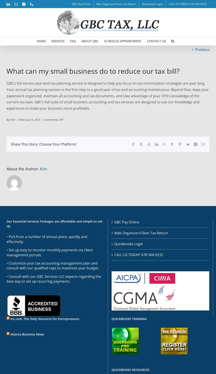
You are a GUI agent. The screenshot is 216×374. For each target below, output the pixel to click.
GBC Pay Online (126, 222)
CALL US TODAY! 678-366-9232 (138, 254)
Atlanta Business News (27, 334)
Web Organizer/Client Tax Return (141, 233)
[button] (172, 41)
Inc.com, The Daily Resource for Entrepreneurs (44, 319)
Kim (12, 120)
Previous (202, 49)
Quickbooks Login (128, 244)
